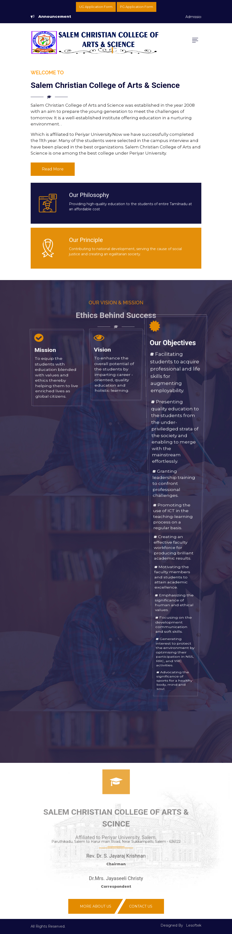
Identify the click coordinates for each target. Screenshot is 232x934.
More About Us (95, 906)
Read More (53, 169)
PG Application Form (136, 7)
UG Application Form (96, 7)
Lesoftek (193, 925)
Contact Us (140, 906)
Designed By (172, 925)
